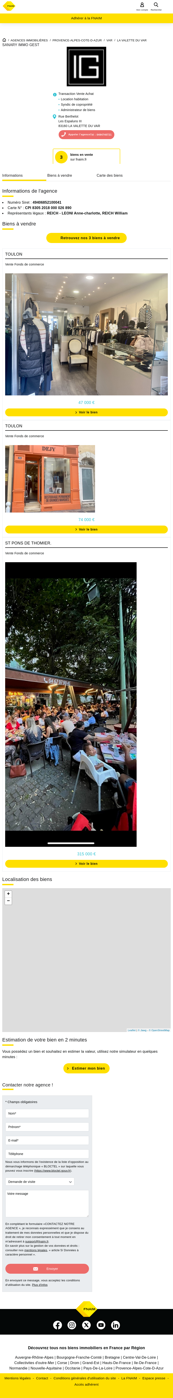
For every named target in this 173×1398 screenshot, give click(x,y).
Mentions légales (17, 1375)
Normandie (18, 1365)
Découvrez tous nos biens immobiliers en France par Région (86, 1345)
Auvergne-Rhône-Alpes (34, 1355)
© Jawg (142, 1030)
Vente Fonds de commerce (24, 264)
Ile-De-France (145, 1360)
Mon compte (142, 10)
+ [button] (8, 894)
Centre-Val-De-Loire (139, 1355)
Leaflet (132, 1030)
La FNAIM (129, 1375)
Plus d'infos (40, 1282)
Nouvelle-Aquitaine (46, 1365)
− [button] (8, 901)
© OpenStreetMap (159, 1030)
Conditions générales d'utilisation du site (84, 1375)
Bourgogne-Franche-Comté (79, 1355)
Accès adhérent (86, 1382)
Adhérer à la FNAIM (86, 18)
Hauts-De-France (116, 1360)
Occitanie (72, 1365)
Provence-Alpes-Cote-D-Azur (140, 1365)
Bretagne (112, 1355)
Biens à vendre (59, 175)
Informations (12, 175)
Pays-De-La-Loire (97, 1365)
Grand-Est (90, 1360)
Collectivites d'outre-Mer (34, 1360)
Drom (74, 1360)
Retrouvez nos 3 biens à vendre (89, 238)
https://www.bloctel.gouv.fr (52, 1170)
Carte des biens (110, 175)
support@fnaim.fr (36, 1241)
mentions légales (35, 1250)
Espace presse (153, 1375)
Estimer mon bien (88, 1068)
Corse (62, 1360)
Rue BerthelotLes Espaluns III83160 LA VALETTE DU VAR (79, 121)
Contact (42, 1375)
